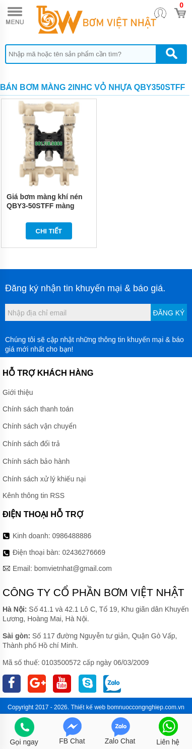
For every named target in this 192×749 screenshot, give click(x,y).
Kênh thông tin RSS (34, 495)
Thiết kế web (88, 707)
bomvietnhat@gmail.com (73, 568)
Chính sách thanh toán (38, 409)
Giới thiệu (18, 392)
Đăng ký (168, 313)
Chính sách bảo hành (36, 461)
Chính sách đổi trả (31, 444)
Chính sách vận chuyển (40, 426)
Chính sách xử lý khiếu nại (44, 479)
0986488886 (72, 536)
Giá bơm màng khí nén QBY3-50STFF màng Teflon (45, 206)
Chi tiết (49, 231)
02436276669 (83, 552)
